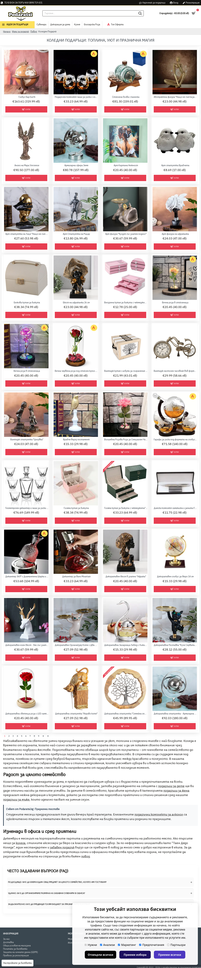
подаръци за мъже (16, 799)
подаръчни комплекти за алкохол (158, 813)
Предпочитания (151, 945)
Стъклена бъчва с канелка (125, 97)
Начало (7, 31)
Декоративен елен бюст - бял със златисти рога (27, 645)
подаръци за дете (171, 785)
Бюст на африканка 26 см (76, 302)
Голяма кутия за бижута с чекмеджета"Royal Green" (125, 508)
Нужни (91, 945)
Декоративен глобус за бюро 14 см (175, 576)
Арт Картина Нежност (126, 165)
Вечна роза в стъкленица (175, 302)
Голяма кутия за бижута (76, 508)
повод (85, 855)
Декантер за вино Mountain (76, 576)
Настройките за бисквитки (17, 963)
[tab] (100, 881)
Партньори (176, 945)
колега (20, 842)
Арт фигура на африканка (175, 234)
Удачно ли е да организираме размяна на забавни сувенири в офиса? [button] (46, 892)
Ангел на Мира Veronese (26, 165)
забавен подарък (62, 846)
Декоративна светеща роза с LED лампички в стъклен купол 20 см (27, 713)
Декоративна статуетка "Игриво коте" (76, 713)
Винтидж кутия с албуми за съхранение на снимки (125, 371)
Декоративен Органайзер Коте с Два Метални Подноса (76, 645)
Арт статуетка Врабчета (175, 165)
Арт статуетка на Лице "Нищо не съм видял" (27, 234)
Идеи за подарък (20, 31)
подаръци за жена (176, 790)
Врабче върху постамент (76, 439)
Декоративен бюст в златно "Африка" (126, 576)
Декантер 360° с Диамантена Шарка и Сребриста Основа (27, 576)
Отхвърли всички (100, 955)
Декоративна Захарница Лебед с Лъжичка (125, 645)
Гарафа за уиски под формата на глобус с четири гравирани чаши (175, 439)
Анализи (107, 945)
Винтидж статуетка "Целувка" (26, 439)
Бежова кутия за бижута (27, 302)
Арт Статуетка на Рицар (76, 234)
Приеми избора (135, 955)
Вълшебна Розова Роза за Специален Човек (125, 439)
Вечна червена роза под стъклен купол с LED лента (76, 371)
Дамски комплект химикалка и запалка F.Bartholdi (175, 508)
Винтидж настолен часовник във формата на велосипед (175, 371)
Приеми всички (169, 955)
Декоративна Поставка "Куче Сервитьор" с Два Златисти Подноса (175, 645)
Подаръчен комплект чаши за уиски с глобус (76, 97)
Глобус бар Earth (27, 97)
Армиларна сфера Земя (76, 165)
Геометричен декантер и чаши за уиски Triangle (27, 508)
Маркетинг (127, 945)
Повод (33, 31)
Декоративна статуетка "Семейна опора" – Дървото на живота (125, 713)
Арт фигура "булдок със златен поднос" (126, 234)
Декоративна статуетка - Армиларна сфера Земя (175, 713)
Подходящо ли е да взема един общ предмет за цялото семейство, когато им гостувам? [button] (57, 881)
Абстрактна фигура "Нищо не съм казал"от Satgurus (175, 97)
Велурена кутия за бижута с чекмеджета (125, 302)
